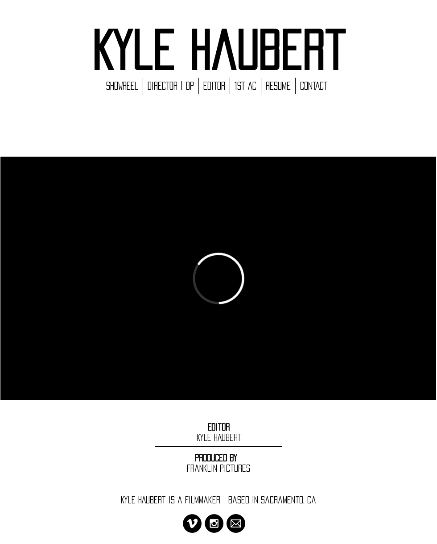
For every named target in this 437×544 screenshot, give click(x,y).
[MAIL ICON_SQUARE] (236, 523)
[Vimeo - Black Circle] (192, 523)
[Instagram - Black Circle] (214, 523)
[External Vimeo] (218, 278)
